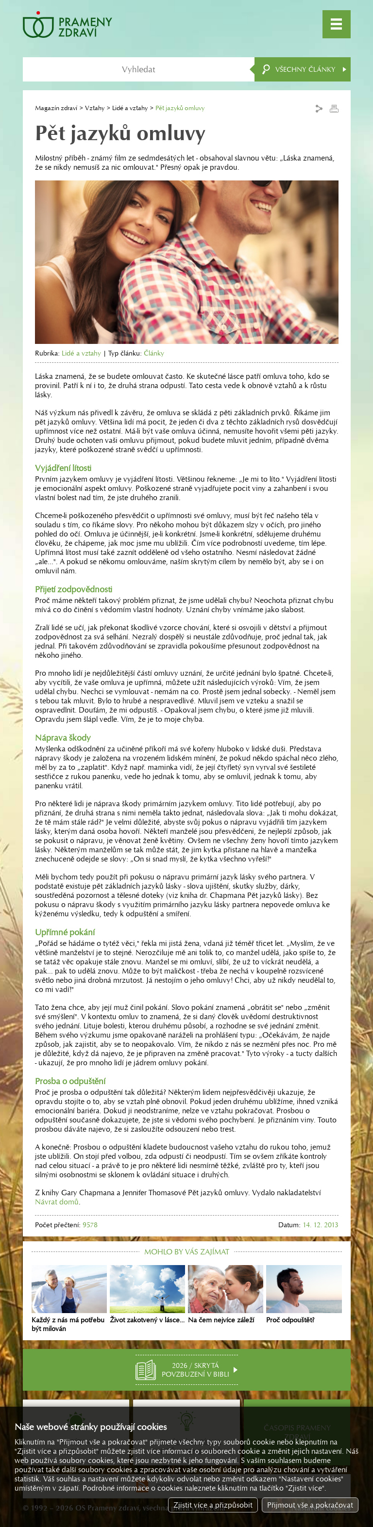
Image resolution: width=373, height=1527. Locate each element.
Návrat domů (57, 1201)
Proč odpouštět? (303, 1294)
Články (154, 353)
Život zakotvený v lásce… (147, 1294)
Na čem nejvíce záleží (225, 1294)
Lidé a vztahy (130, 108)
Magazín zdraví (56, 108)
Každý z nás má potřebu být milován (69, 1299)
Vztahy (94, 108)
